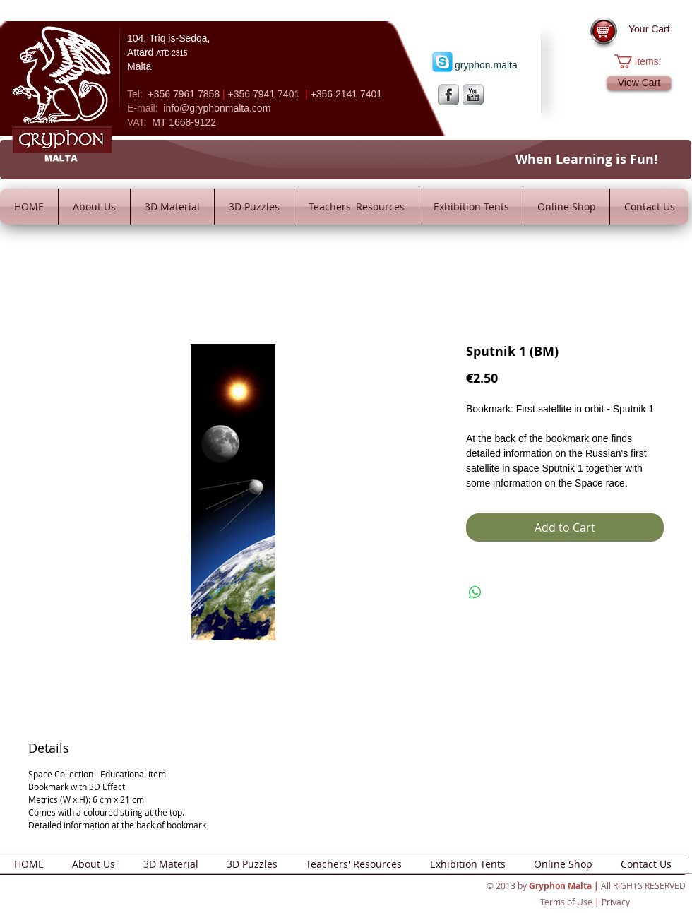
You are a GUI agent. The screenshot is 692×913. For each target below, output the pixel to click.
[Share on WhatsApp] (475, 592)
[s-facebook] (448, 94)
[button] (645, 61)
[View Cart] (639, 83)
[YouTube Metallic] (473, 94)
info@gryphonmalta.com (216, 108)
